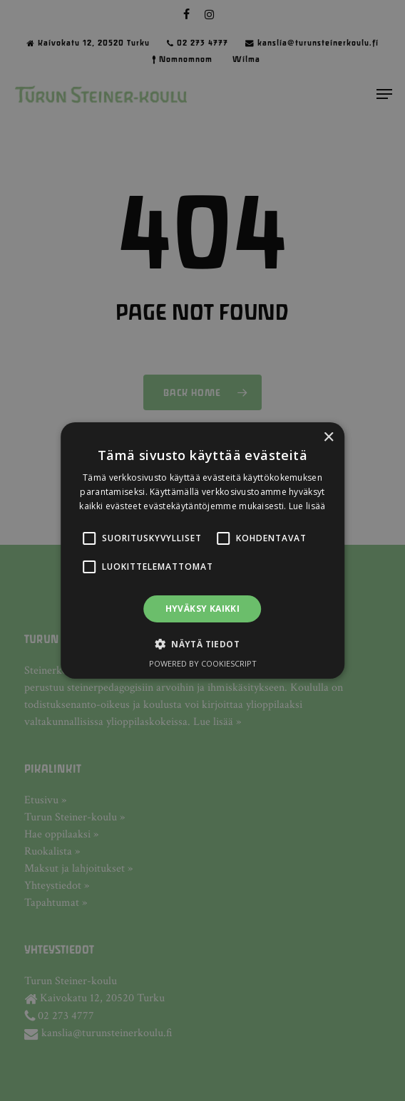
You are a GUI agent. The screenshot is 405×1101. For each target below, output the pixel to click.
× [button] (328, 437)
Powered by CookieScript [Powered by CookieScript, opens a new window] (203, 663)
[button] (89, 538)
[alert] (202, 550)
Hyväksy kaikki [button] (202, 608)
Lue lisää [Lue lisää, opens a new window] (307, 506)
